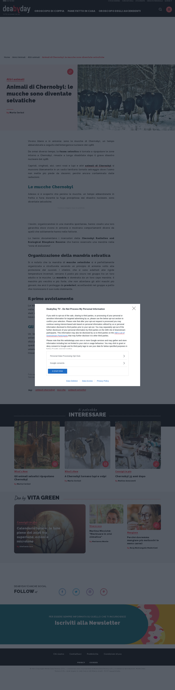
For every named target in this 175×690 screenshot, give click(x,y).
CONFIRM (61, 371)
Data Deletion (72, 381)
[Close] (134, 309)
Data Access (87, 381)
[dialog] (87, 345)
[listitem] (87, 355)
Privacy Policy (103, 381)
